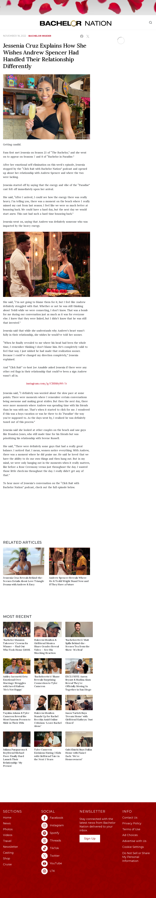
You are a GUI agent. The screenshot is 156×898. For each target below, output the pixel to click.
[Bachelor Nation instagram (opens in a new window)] (58, 825)
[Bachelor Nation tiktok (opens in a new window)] (58, 848)
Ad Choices (130, 835)
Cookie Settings (133, 847)
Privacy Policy (131, 823)
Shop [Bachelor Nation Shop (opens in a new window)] (6, 858)
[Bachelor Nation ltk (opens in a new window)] (58, 871)
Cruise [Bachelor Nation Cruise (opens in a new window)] (7, 864)
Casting (8, 852)
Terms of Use (131, 829)
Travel (7, 841)
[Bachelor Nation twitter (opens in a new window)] (58, 856)
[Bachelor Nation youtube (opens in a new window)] (58, 863)
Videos (7, 835)
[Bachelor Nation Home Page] (76, 23)
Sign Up (90, 838)
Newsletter (10, 846)
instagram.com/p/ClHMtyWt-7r (46, 383)
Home (7, 817)
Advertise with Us (134, 841)
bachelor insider (39, 35)
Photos (8, 829)
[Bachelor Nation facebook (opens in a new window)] (58, 818)
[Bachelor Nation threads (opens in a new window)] (58, 841)
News (7, 823)
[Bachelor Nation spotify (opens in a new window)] (58, 833)
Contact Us (129, 817)
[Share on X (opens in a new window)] (87, 36)
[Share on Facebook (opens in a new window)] (81, 36)
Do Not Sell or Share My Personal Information (136, 857)
